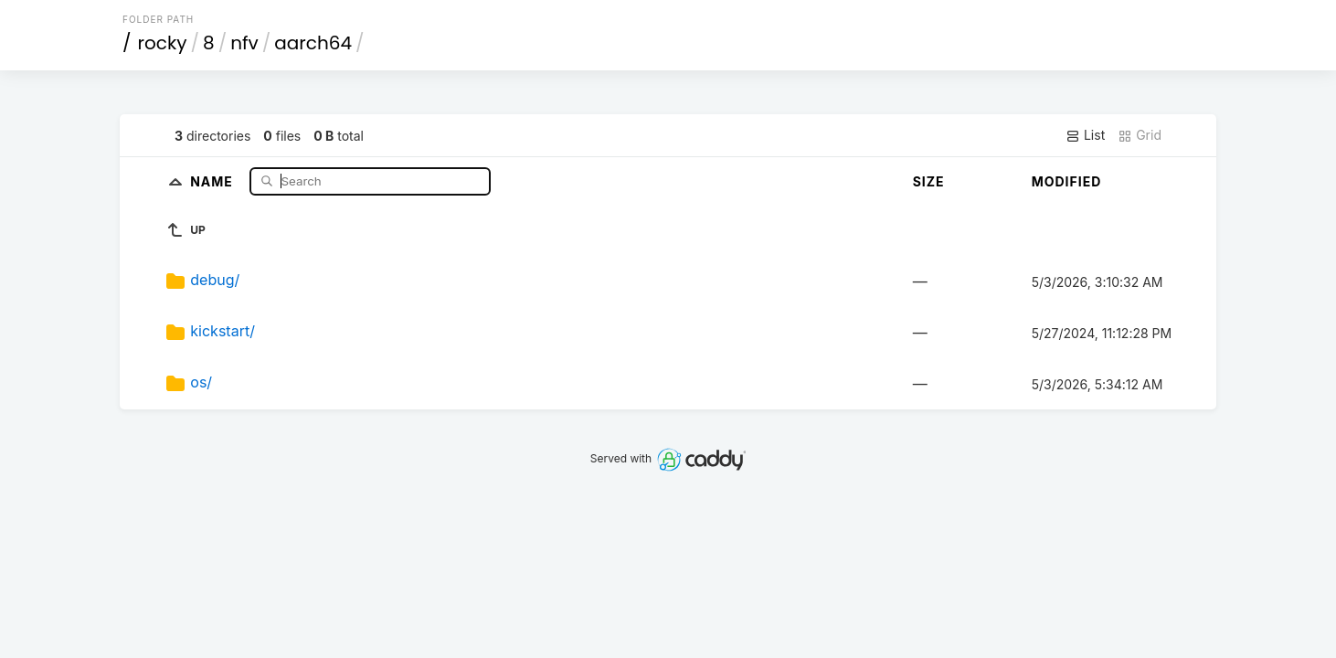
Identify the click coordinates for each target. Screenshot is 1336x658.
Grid (1139, 135)
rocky (162, 43)
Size (929, 181)
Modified (1067, 181)
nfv (244, 43)
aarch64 (313, 43)
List (1085, 135)
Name (213, 180)
